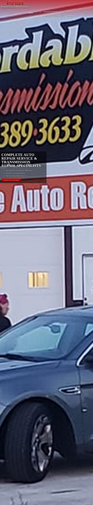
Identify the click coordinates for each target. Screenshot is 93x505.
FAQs (72, 12)
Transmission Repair (50, 12)
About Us (38, 12)
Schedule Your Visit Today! (12, 180)
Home (31, 12)
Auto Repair (64, 12)
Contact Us (87, 12)
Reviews (79, 12)
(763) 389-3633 (70, 16)
